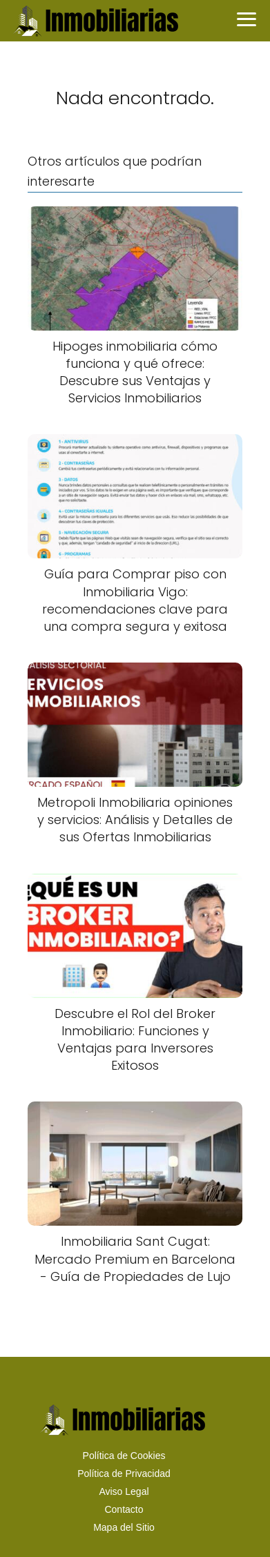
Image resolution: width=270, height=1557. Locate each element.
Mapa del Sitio (124, 1527)
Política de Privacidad (124, 1473)
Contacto (123, 1509)
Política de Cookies (124, 1455)
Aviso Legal (123, 1491)
